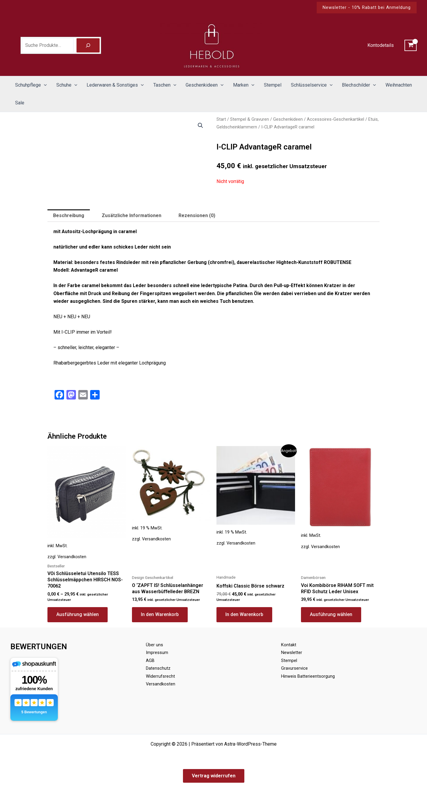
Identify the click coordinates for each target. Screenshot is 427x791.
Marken (243, 85)
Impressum (158, 652)
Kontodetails (380, 45)
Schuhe (66, 85)
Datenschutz (159, 668)
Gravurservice (295, 668)
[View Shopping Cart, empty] (410, 45)
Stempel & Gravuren (249, 119)
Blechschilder (359, 85)
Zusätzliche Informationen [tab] (131, 215)
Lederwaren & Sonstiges (115, 85)
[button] (367, 7)
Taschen (164, 85)
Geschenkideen (205, 85)
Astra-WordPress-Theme (250, 744)
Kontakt (289, 644)
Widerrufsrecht (161, 676)
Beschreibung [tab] (68, 215)
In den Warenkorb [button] (160, 614)
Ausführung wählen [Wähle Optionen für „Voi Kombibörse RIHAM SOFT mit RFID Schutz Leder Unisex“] (331, 614)
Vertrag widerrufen (213, 776)
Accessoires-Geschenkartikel (335, 119)
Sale (19, 103)
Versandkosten (72, 556)
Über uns (155, 644)
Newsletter (292, 652)
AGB (150, 660)
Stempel (272, 85)
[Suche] (88, 45)
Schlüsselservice (312, 85)
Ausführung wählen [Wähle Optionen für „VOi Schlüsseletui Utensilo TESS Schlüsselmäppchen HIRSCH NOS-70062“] (77, 614)
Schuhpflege (31, 85)
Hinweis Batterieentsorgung (310, 676)
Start (221, 119)
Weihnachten (398, 85)
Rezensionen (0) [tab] (197, 215)
